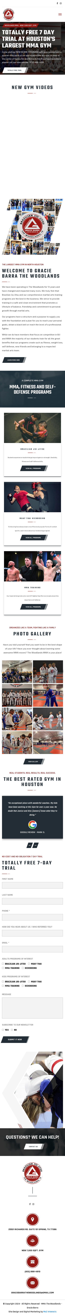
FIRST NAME (7, 878)
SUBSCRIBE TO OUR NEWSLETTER (17, 1024)
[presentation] (29, 845)
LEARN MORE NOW (13, 360)
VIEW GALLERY (33, 762)
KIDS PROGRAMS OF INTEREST (16, 976)
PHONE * (6, 910)
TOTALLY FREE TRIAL (14, 70)
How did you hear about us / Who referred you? (27, 926)
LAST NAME (7, 894)
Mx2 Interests (49, 1311)
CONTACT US (33, 1147)
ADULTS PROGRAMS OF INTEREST (17, 958)
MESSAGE (6, 994)
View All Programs (33, 468)
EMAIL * (5, 942)
